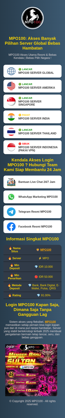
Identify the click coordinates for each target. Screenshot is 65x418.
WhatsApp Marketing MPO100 (32, 197)
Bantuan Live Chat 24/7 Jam (31, 182)
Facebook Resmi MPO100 (29, 226)
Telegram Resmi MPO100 (29, 211)
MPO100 (45, 249)
